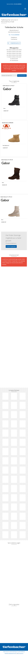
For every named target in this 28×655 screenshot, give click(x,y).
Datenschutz (5, 651)
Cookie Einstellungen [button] (13, 651)
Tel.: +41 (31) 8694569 (14, 34)
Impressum (21, 653)
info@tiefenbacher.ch (13, 43)
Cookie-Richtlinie (21, 651)
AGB (17, 653)
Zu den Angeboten (11, 246)
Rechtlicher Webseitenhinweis (10, 653)
